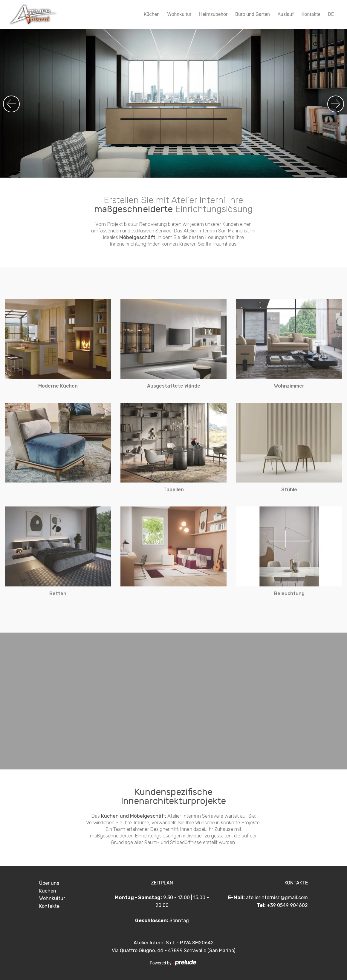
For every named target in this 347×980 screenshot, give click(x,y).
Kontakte (310, 14)
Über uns (49, 883)
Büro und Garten (252, 14)
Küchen (152, 14)
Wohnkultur (179, 14)
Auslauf (285, 14)
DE (331, 14)
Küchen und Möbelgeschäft (133, 816)
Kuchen (47, 891)
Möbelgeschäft (137, 237)
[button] (335, 104)
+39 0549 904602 (287, 905)
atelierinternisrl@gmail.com (277, 897)
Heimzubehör (213, 14)
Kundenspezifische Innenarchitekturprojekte (173, 796)
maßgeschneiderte (133, 209)
